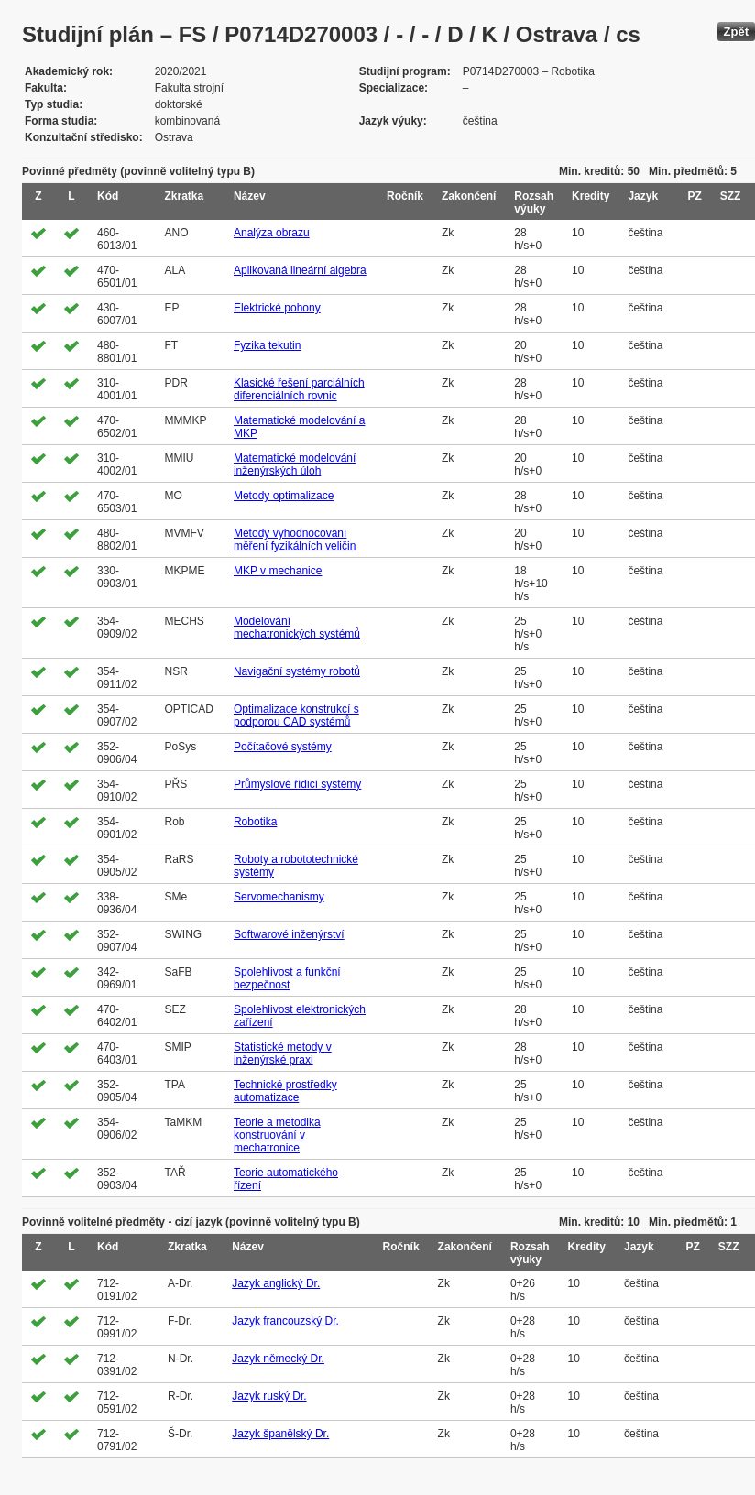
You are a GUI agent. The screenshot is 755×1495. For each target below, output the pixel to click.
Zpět (736, 31)
